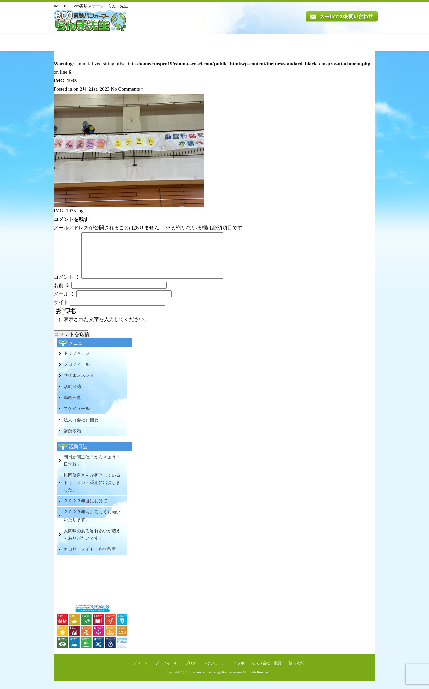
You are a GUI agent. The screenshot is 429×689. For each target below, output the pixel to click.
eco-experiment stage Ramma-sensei (217, 680)
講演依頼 (356, 42)
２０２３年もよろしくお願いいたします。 (92, 524)
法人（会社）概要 (313, 42)
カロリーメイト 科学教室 (90, 557)
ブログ (190, 671)
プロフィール (122, 42)
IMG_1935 (65, 80)
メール (64, 302)
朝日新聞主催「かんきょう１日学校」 (92, 468)
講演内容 (166, 42)
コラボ (238, 671)
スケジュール (268, 42)
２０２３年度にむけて (85, 508)
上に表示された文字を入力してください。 (101, 327)
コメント (67, 285)
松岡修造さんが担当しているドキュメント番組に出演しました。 (92, 490)
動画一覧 (233, 42)
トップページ (76, 42)
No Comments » (127, 89)
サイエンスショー (81, 383)
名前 (62, 293)
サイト (61, 310)
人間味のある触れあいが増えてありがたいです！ (92, 542)
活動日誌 (202, 42)
